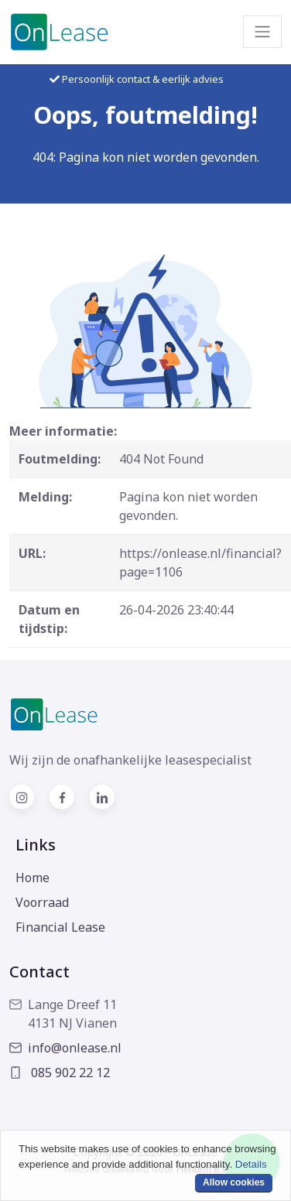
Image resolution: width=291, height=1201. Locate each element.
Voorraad (42, 902)
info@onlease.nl (65, 1047)
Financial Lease (60, 927)
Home (32, 877)
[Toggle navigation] (262, 31)
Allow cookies (234, 1182)
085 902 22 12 (59, 1072)
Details (251, 1164)
